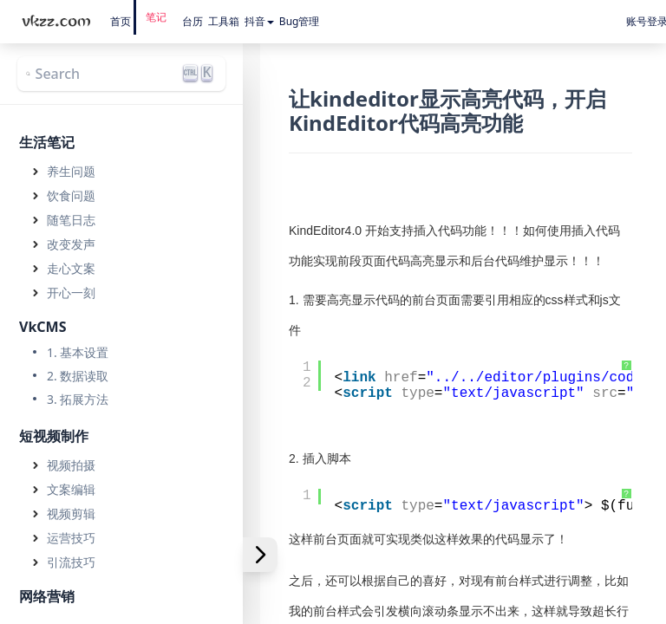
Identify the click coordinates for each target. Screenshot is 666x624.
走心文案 (71, 268)
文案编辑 (71, 489)
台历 (192, 21)
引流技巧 (71, 562)
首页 (120, 21)
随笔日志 (71, 219)
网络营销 (47, 596)
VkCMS (43, 326)
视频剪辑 (71, 513)
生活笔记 (47, 142)
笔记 (156, 17)
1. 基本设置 (77, 352)
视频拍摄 (71, 465)
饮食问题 (71, 195)
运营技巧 (71, 538)
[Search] (121, 73)
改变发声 (71, 244)
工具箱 (223, 21)
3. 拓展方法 (77, 399)
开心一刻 (71, 292)
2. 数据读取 (77, 375)
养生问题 (71, 171)
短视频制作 (53, 435)
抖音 (259, 21)
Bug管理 (299, 21)
